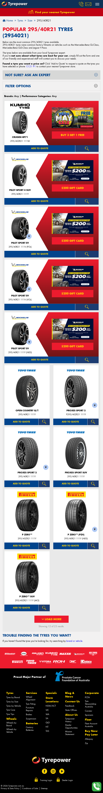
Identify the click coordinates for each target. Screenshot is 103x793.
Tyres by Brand (13, 697)
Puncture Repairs (30, 709)
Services (31, 693)
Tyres (9, 693)
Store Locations (52, 699)
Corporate (92, 693)
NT (47, 726)
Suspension (31, 718)
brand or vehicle (74, 641)
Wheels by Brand (11, 724)
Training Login (46, 780)
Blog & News (69, 694)
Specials (51, 693)
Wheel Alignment (30, 698)
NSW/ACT (51, 705)
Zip (86, 743)
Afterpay (89, 739)
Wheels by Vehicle (11, 730)
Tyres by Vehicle (13, 705)
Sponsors (89, 715)
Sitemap (44, 788)
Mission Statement (69, 733)
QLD (48, 722)
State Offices (71, 710)
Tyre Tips (10, 714)
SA (47, 718)
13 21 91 (31, 66)
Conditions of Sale (30, 788)
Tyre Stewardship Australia (90, 704)
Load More (51, 619)
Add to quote (39, 148)
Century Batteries (30, 728)
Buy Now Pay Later (91, 732)
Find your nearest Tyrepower (55, 12)
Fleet (88, 719)
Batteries (32, 723)
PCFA (87, 697)
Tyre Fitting (31, 704)
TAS (47, 731)
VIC (47, 710)
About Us (71, 714)
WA (47, 714)
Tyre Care (10, 710)
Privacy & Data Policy (10, 788)
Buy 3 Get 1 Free (72, 135)
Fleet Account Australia (91, 725)
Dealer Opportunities (71, 726)
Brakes (29, 714)
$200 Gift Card (72, 188)
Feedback (69, 705)
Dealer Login (67, 780)
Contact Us (72, 701)
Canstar (88, 711)
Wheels (11, 719)
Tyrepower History (70, 720)
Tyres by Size (12, 701)
